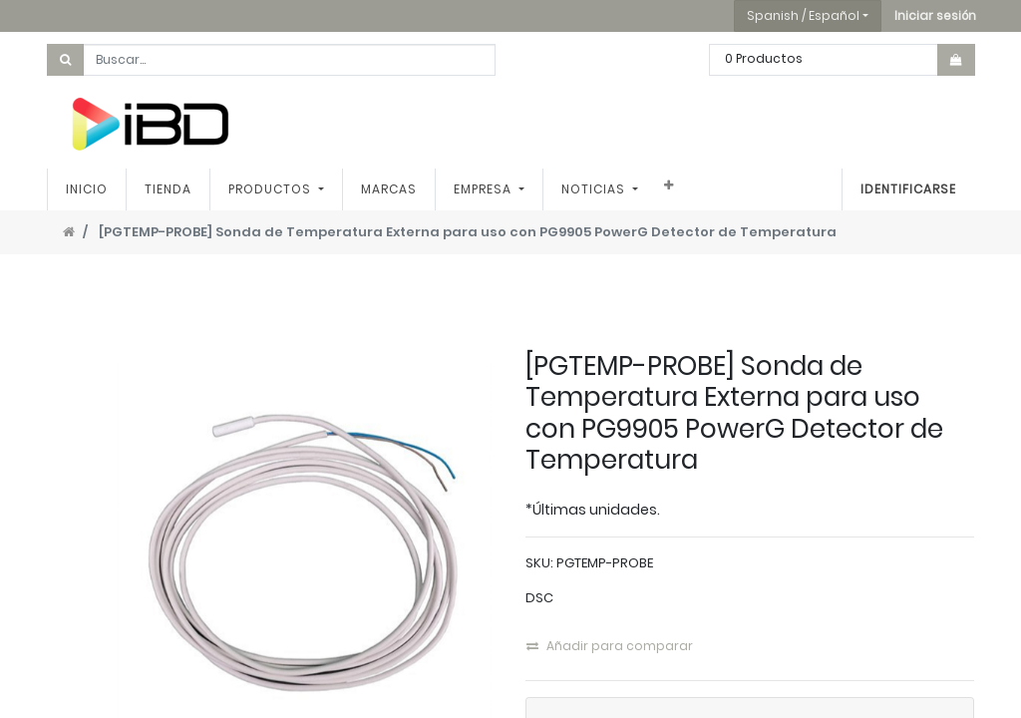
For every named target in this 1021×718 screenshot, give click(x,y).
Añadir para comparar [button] (609, 645)
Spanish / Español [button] (803, 15)
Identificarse (908, 188)
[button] (935, 16)
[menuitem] (87, 189)
